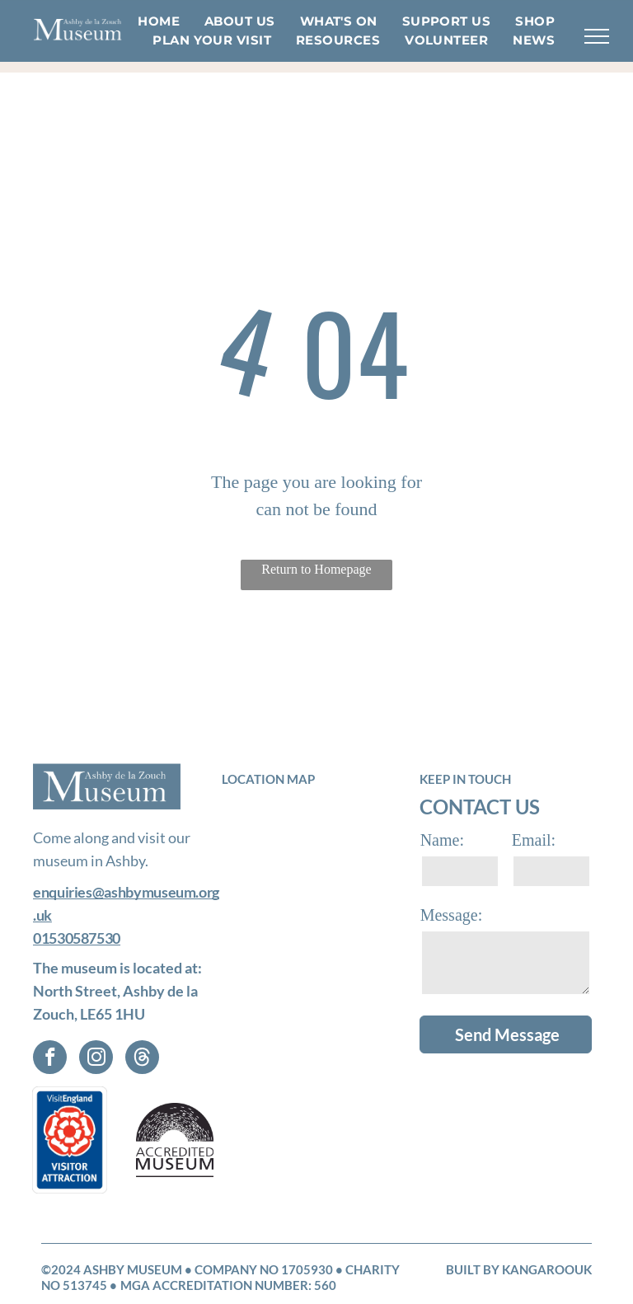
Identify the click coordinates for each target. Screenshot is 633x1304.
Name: (442, 840)
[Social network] (142, 1059)
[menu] (596, 36)
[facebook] (50, 1059)
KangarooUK (547, 1269)
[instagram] (96, 1059)
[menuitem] (158, 21)
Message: (451, 915)
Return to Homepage (316, 569)
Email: (534, 840)
